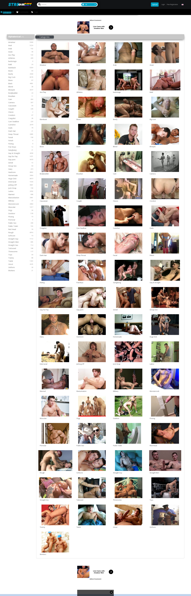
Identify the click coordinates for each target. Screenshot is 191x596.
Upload (154, 4)
